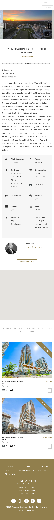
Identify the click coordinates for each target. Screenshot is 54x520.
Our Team (10, 470)
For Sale (47, 3)
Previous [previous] (4, 25)
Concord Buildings (26, 470)
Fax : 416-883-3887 (27, 491)
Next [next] (50, 25)
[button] (27, 304)
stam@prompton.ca (35, 247)
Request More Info (27, 261)
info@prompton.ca (27, 493)
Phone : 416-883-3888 (27, 488)
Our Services (43, 466)
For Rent (47, 8)
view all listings (27, 56)
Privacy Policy (10, 474)
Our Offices (42, 470)
